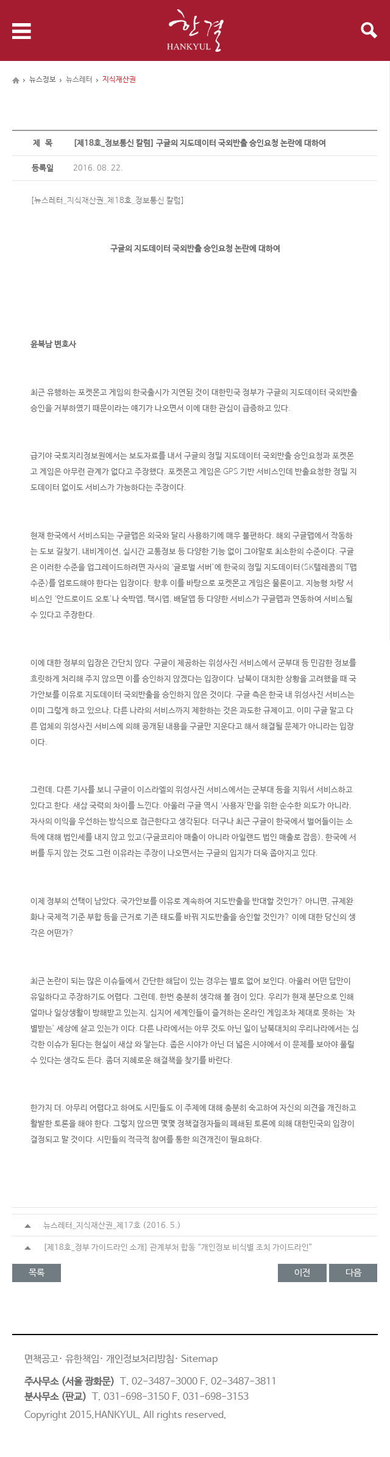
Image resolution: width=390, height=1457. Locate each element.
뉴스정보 (42, 80)
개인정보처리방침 (140, 1359)
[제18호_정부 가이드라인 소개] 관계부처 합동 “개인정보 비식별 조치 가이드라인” (168, 1247)
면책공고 (41, 1359)
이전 (302, 1272)
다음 (353, 1272)
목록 (36, 1272)
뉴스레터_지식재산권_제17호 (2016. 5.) (102, 1225)
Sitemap (199, 1359)
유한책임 (82, 1359)
